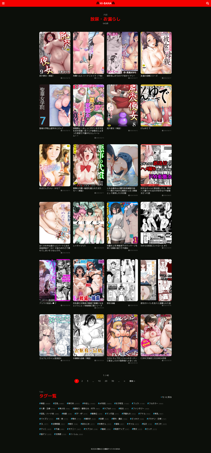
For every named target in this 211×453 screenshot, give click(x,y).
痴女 (73, 424)
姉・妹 (62, 418)
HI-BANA (105, 3)
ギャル (133, 424)
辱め (76, 418)
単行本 (74, 403)
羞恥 (119, 424)
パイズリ (47, 418)
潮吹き (90, 418)
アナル (145, 413)
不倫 (60, 429)
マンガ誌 (112, 413)
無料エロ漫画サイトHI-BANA (108, 449)
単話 (45, 403)
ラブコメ (91, 429)
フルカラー (156, 403)
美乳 (159, 413)
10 (99, 381)
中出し (89, 403)
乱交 (147, 424)
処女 (124, 408)
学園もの (129, 413)
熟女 (137, 429)
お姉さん (105, 424)
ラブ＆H (110, 408)
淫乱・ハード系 (50, 413)
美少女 (64, 408)
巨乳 (59, 403)
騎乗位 (97, 413)
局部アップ (122, 429)
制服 (67, 413)
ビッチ (151, 429)
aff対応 (105, 403)
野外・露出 (120, 418)
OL (44, 424)
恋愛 (104, 418)
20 (106, 381)
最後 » (132, 381)
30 (113, 381)
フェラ (139, 403)
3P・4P (81, 413)
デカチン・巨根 (157, 418)
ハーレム (76, 434)
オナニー (74, 429)
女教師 (61, 434)
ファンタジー (141, 408)
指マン (46, 434)
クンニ (46, 429)
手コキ (161, 424)
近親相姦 (58, 424)
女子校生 (122, 403)
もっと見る (167, 397)
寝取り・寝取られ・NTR (87, 408)
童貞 (106, 429)
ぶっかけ (137, 418)
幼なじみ (88, 424)
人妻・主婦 (48, 408)
